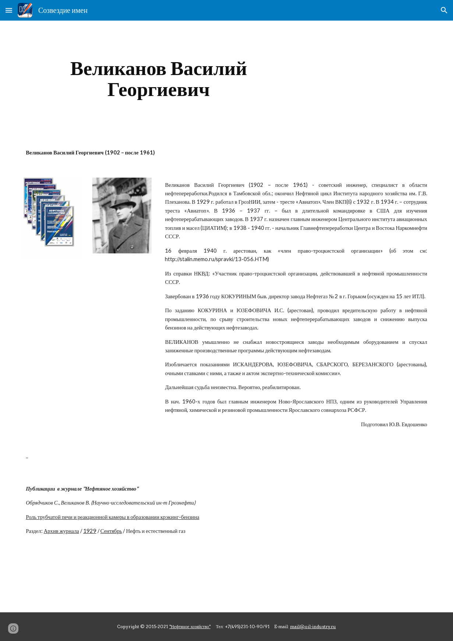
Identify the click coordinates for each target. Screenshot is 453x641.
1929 (89, 531)
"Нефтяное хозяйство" (189, 626)
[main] (158, 78)
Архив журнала (61, 531)
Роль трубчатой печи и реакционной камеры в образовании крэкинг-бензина (112, 517)
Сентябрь (111, 531)
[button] (9, 10)
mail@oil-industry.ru (313, 626)
